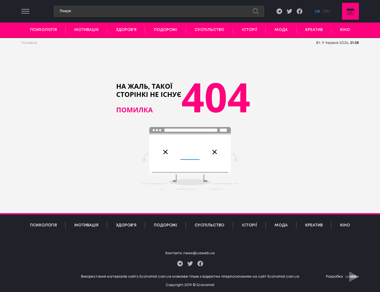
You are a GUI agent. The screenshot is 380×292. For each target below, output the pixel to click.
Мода (281, 30)
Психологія (43, 30)
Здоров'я (126, 30)
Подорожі (165, 30)
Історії (249, 30)
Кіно (345, 30)
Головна (29, 42)
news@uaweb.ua (199, 253)
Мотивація (86, 30)
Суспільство (209, 30)
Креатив (314, 30)
